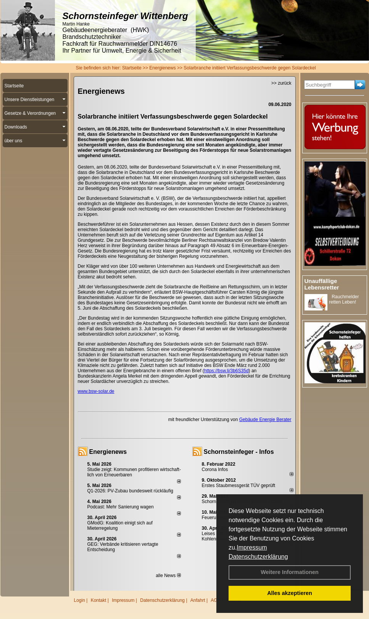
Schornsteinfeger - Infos (239, 452)
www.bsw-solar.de (96, 391)
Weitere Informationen (290, 572)
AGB (215, 600)
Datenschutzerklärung (258, 556)
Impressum (252, 547)
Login (79, 600)
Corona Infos (215, 469)
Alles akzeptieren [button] (289, 593)
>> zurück (281, 83)
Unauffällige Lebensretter (322, 284)
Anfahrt (197, 600)
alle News (168, 575)
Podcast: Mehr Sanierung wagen (120, 507)
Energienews (108, 452)
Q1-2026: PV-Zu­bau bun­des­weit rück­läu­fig (130, 491)
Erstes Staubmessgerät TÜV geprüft (239, 485)
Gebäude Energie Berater (265, 419)
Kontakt (98, 600)
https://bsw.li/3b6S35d (226, 370)
